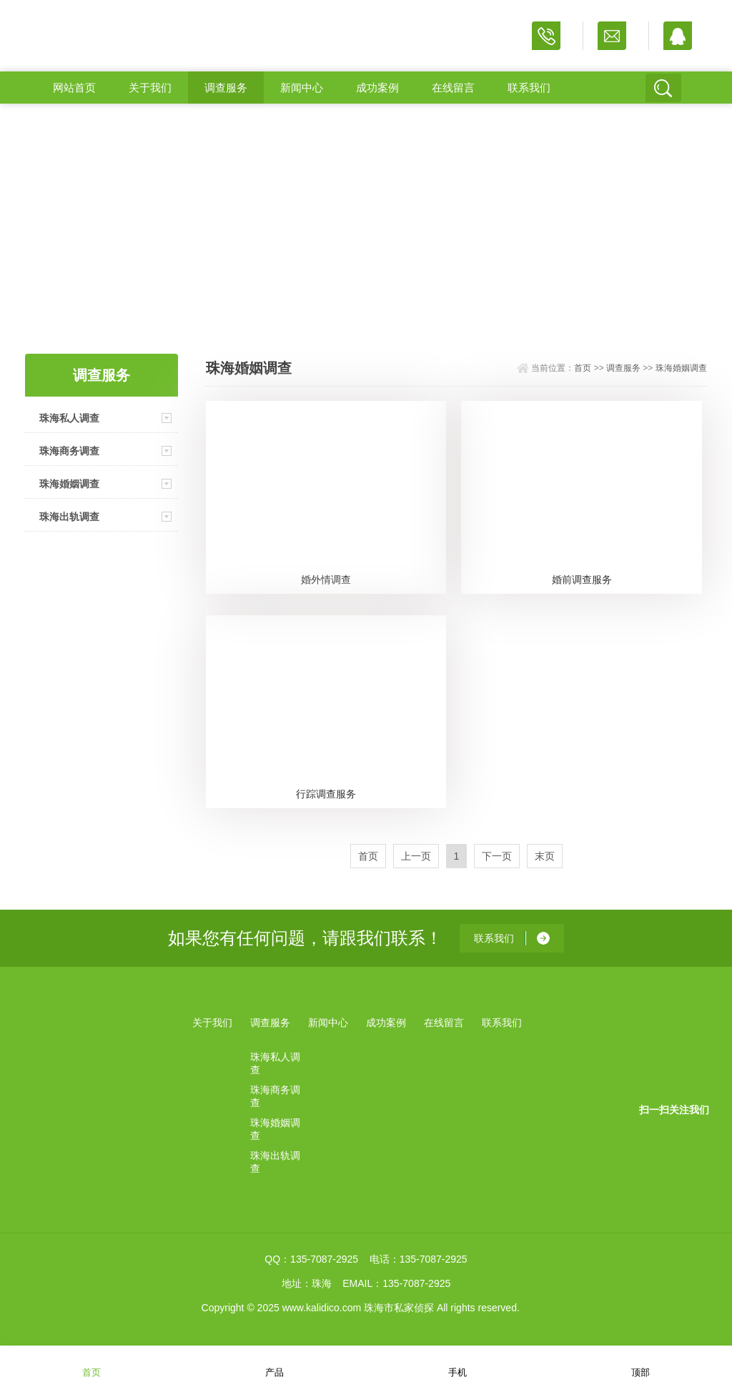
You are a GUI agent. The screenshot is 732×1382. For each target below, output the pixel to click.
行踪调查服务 (326, 794)
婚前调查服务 (582, 579)
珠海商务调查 (69, 451)
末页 (545, 856)
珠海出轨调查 (69, 516)
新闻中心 (301, 87)
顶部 (640, 1363)
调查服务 (225, 87)
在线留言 (453, 87)
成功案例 (377, 87)
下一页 (497, 856)
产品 (274, 1363)
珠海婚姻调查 (69, 483)
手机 (457, 1363)
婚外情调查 (326, 579)
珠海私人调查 (69, 418)
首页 (582, 368)
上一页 (416, 856)
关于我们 (150, 87)
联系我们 (529, 87)
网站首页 (74, 87)
